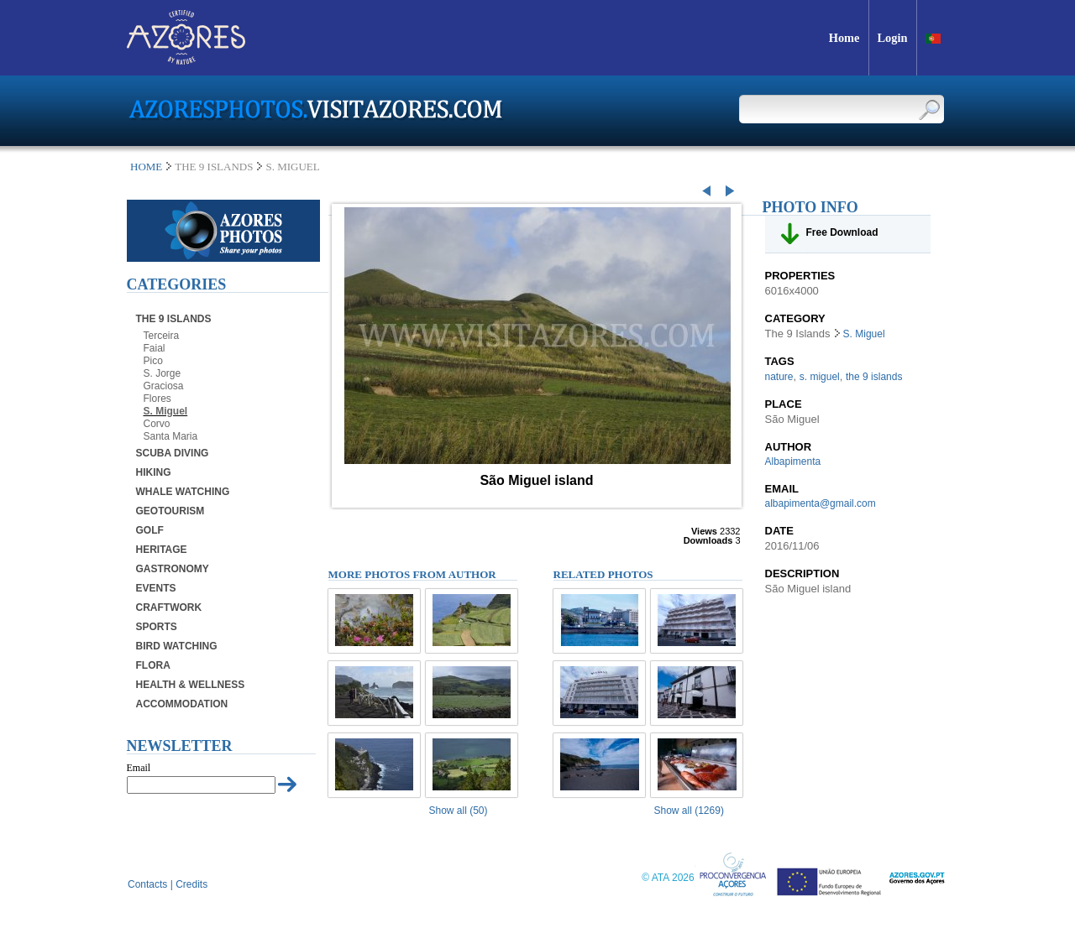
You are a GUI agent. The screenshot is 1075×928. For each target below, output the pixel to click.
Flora (153, 665)
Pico (153, 361)
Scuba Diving (172, 453)
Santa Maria (171, 436)
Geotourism (170, 511)
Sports (156, 627)
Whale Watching (183, 492)
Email (139, 768)
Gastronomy (172, 569)
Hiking (153, 472)
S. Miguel (166, 411)
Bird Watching (177, 646)
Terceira (162, 336)
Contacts (147, 884)
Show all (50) (458, 810)
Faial (154, 348)
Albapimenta (793, 461)
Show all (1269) (689, 810)
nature (779, 377)
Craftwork (169, 607)
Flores (157, 399)
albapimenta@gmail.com (820, 503)
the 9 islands (874, 377)
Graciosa (164, 386)
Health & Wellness (190, 685)
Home (146, 166)
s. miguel (820, 377)
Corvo (157, 424)
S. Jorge (162, 373)
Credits (191, 884)
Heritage (161, 549)
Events (156, 588)
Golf (150, 530)
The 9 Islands (174, 319)
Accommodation (182, 704)
